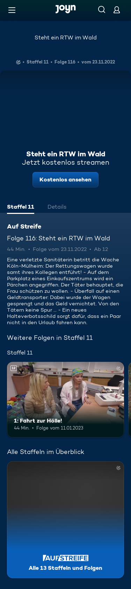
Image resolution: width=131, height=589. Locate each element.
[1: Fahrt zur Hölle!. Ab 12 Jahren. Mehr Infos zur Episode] (65, 400)
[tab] (21, 207)
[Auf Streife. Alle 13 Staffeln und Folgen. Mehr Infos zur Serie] (65, 519)
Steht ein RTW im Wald (66, 37)
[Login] (117, 9)
